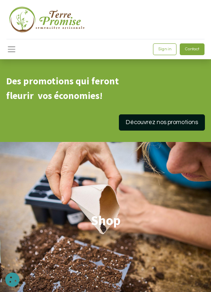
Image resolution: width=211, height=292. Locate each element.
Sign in (164, 49)
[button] (12, 280)
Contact (192, 49)
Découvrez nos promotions (162, 122)
